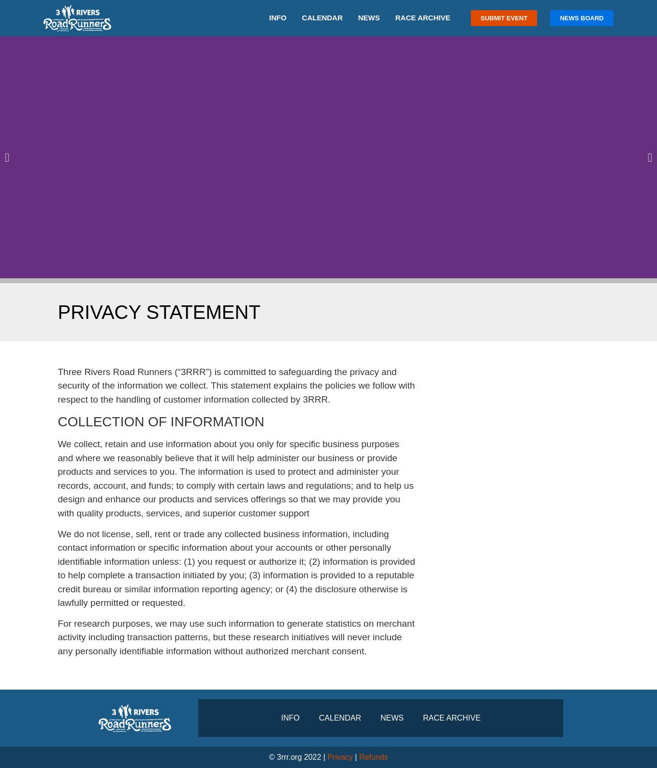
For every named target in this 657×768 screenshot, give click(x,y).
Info (278, 18)
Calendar (322, 18)
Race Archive (423, 18)
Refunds (373, 757)
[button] (7, 157)
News (369, 18)
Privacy (339, 757)
